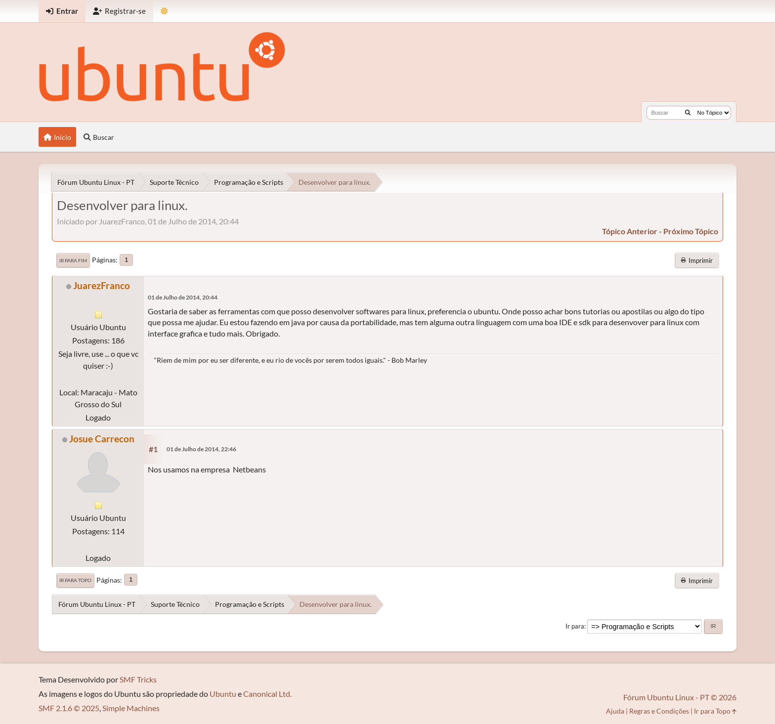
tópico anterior (629, 231)
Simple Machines (131, 708)
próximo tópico (690, 231)
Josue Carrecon (101, 438)
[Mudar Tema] (164, 11)
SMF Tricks (138, 679)
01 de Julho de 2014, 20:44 (182, 297)
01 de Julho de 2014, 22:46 (201, 449)
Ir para (574, 626)
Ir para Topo (75, 580)
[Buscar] (687, 113)
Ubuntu (223, 693)
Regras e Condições (659, 711)
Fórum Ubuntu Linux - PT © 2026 (679, 697)
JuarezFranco (101, 285)
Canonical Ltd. (267, 693)
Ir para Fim (73, 260)
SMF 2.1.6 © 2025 (69, 708)
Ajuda (615, 711)
